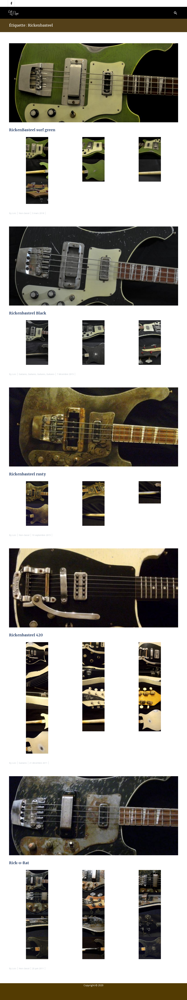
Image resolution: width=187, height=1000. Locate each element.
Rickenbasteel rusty (27, 474)
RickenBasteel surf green (32, 130)
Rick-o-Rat (19, 863)
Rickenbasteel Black (27, 313)
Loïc (14, 213)
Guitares (23, 374)
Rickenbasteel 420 (26, 635)
